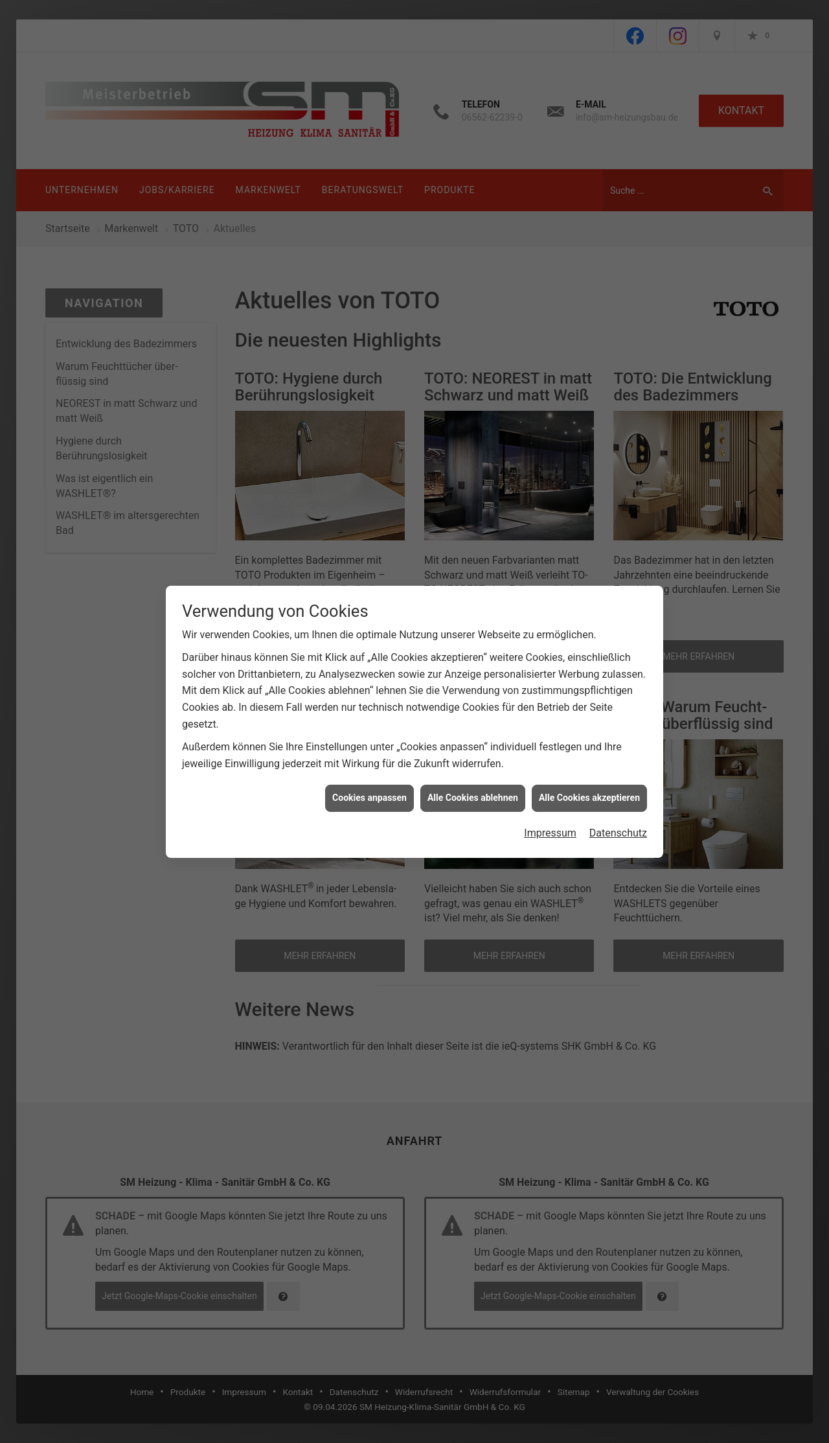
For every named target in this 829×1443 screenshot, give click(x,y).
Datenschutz (618, 797)
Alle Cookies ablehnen (472, 761)
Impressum (550, 797)
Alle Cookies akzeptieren (589, 761)
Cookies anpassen (369, 761)
